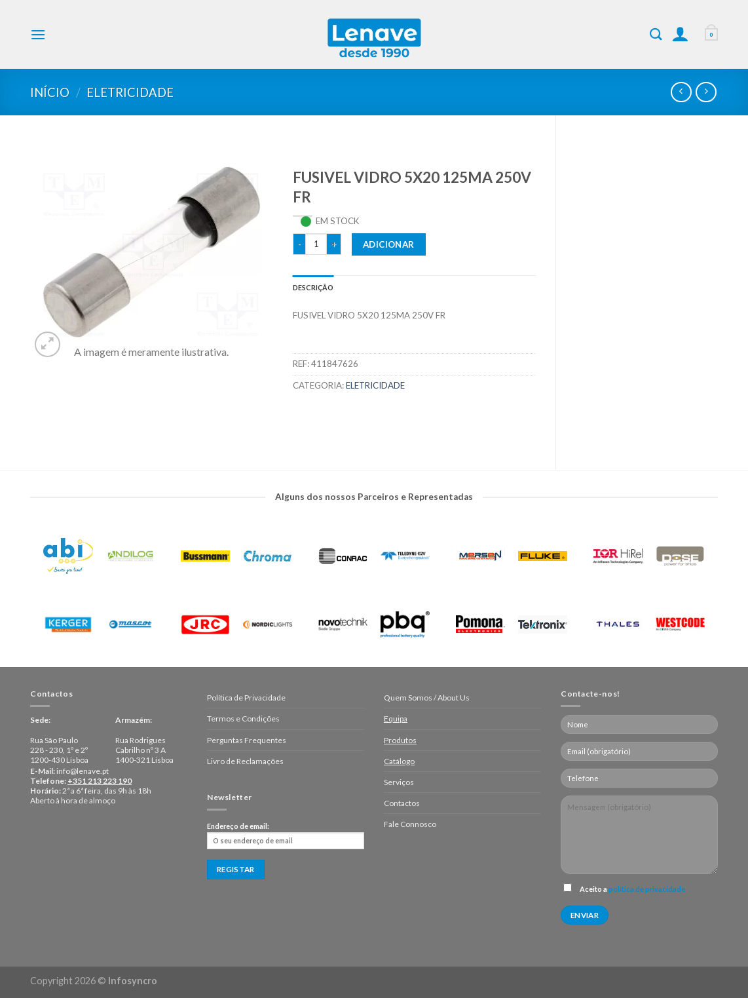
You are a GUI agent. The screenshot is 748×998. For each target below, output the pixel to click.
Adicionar (389, 244)
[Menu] (38, 34)
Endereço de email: (285, 835)
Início (49, 92)
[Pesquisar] (656, 34)
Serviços (399, 782)
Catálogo (399, 761)
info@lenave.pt (82, 771)
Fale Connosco (410, 824)
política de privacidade (646, 889)
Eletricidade (130, 92)
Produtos (400, 740)
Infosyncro (132, 980)
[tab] (313, 287)
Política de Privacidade (246, 697)
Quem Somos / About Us (427, 697)
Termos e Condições (243, 718)
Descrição (313, 287)
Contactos (402, 803)
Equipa (395, 718)
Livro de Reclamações (245, 761)
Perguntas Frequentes (246, 740)
